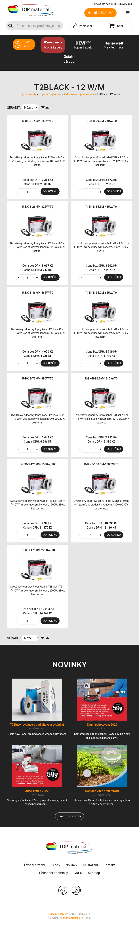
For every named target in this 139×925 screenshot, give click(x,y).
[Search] (38, 25)
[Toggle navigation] (127, 12)
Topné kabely (27, 94)
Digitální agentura (58, 914)
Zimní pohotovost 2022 (102, 724)
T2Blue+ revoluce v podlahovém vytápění (37, 724)
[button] (88, 25)
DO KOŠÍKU (50, 191)
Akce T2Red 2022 (37, 791)
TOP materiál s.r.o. (73, 918)
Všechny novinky (69, 816)
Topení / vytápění (50, 94)
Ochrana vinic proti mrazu (102, 791)
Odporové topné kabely (79, 94)
